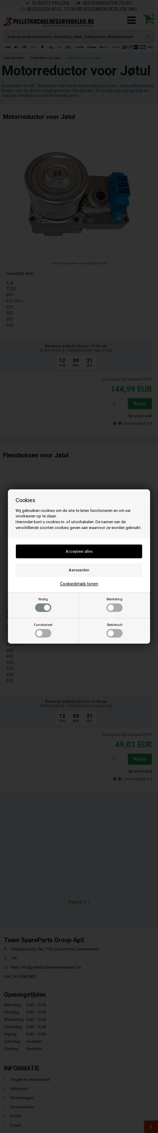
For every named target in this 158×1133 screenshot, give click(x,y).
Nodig (43, 604)
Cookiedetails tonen (79, 583)
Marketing (114, 604)
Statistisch (114, 630)
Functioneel (43, 630)
